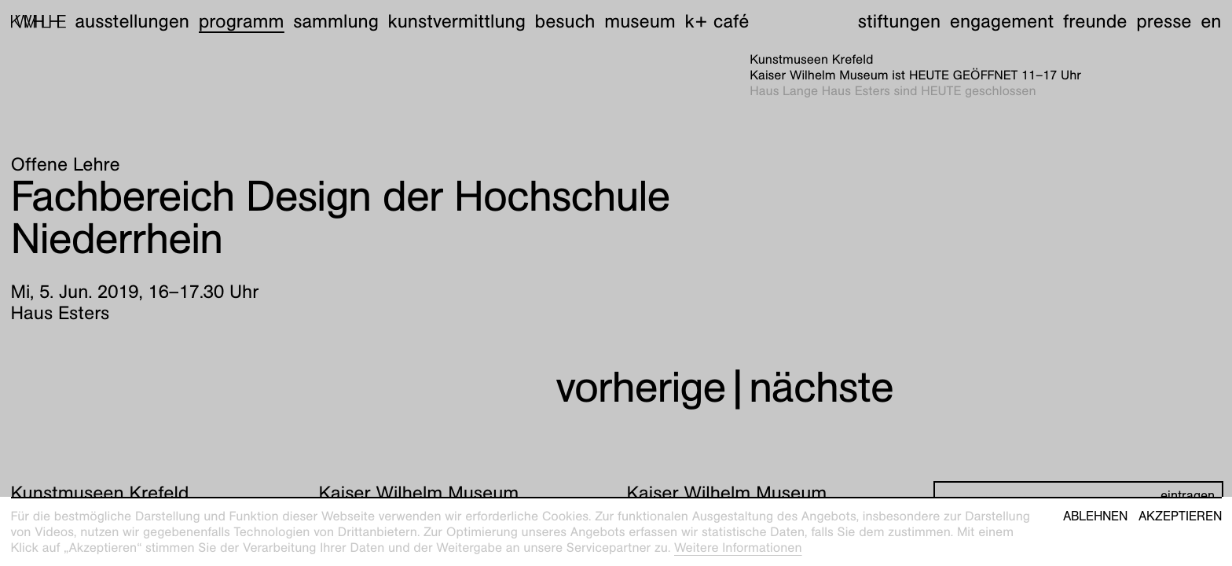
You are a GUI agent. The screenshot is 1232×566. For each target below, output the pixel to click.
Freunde (1095, 21)
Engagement (1002, 21)
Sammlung (336, 21)
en (1211, 21)
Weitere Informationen (738, 547)
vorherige (640, 387)
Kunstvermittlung (457, 21)
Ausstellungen (132, 21)
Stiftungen (899, 21)
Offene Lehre (65, 164)
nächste (821, 387)
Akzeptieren (1180, 516)
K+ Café (716, 21)
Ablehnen (1095, 516)
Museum (640, 21)
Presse (1163, 21)
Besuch (565, 21)
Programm (241, 21)
